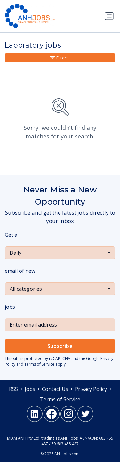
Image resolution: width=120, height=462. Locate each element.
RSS (13, 389)
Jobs (30, 389)
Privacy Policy (91, 389)
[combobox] (60, 252)
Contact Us (55, 389)
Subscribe (60, 346)
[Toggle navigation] (109, 16)
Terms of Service (39, 364)
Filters (59, 58)
